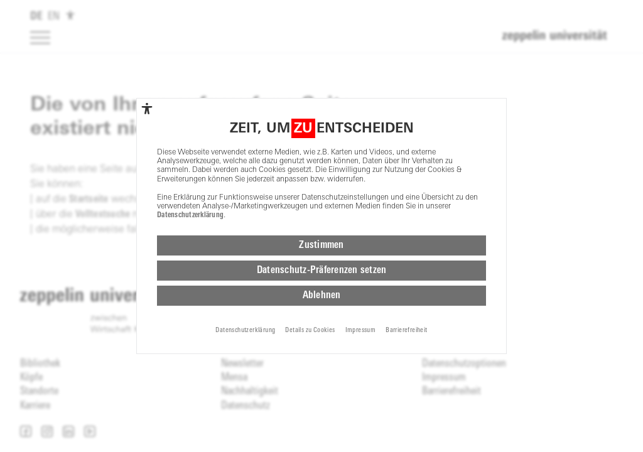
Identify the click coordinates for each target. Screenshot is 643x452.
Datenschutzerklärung (190, 215)
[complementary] (147, 109)
